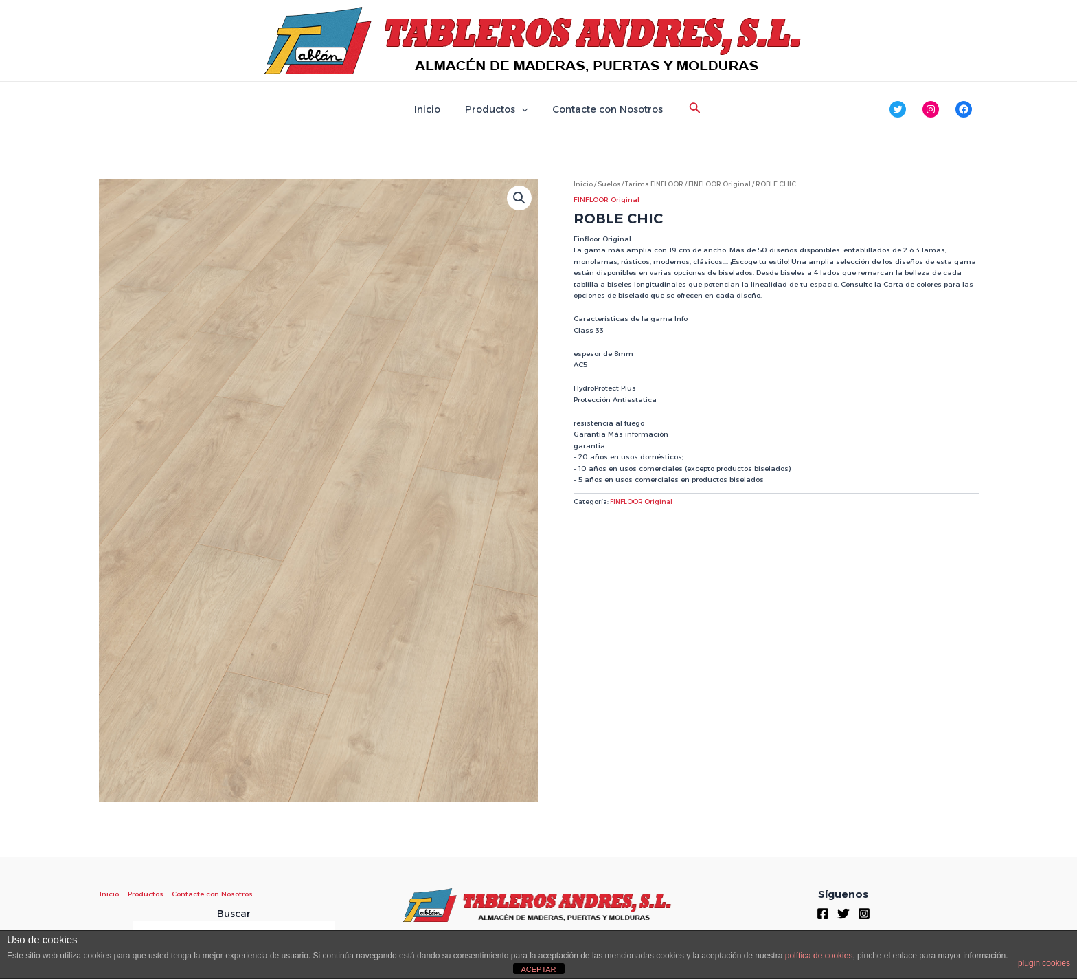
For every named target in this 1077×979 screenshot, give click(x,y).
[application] (521, 109)
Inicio (433, 109)
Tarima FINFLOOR (654, 184)
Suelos (609, 184)
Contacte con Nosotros (602, 109)
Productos (496, 109)
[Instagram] (864, 914)
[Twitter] (843, 914)
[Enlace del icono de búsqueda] (687, 109)
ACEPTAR (538, 969)
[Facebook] (823, 914)
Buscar (234, 914)
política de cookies (819, 955)
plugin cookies (1044, 963)
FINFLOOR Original (720, 184)
